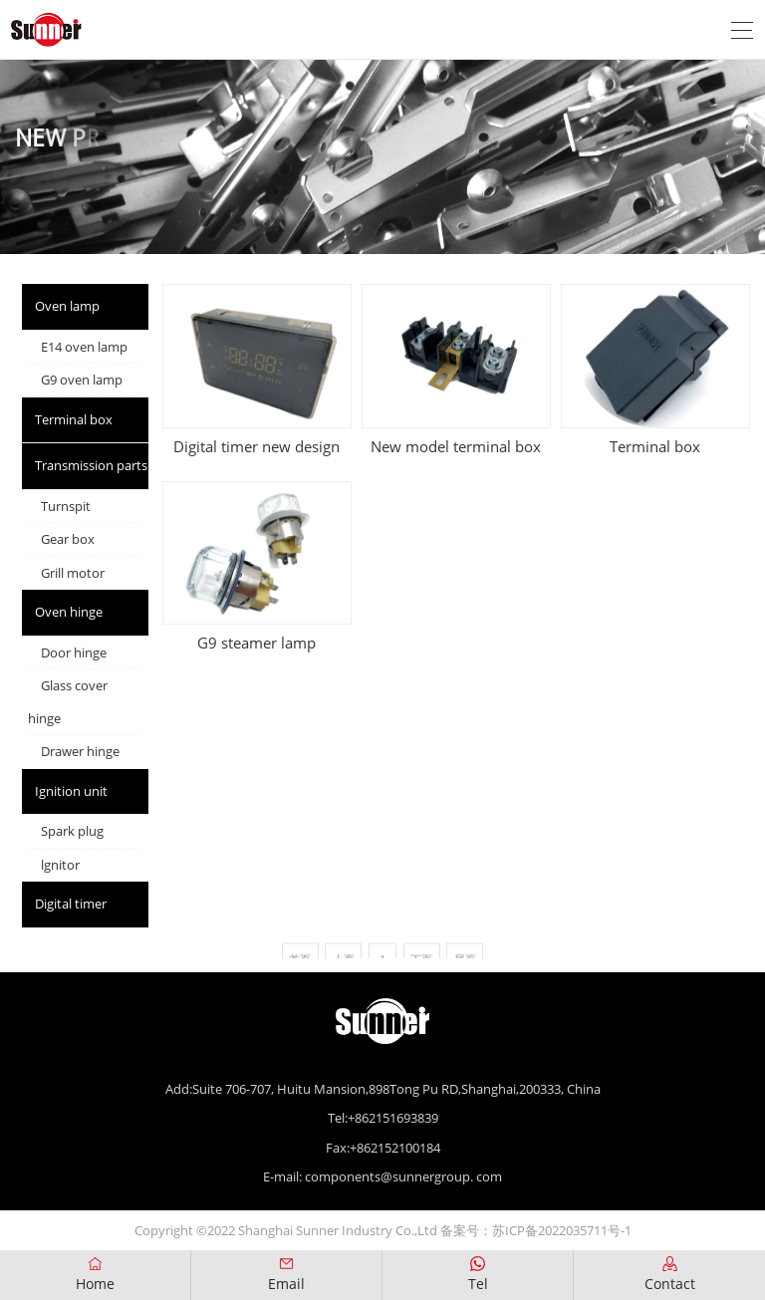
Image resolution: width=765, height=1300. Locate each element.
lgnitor (60, 865)
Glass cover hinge (68, 701)
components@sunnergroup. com (403, 1176)
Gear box (68, 539)
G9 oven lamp (82, 380)
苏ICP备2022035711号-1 (562, 1230)
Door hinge (74, 652)
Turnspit (66, 506)
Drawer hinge (80, 751)
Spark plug (72, 831)
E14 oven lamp (84, 347)
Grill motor (73, 573)
